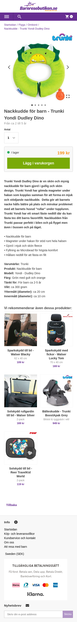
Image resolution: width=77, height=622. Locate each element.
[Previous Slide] (9, 67)
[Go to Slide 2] (35, 105)
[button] (11, 137)
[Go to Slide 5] (45, 105)
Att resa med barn (15, 546)
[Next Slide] (67, 67)
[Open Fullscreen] (67, 96)
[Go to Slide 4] (42, 105)
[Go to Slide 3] (38, 105)
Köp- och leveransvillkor (19, 533)
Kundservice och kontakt (20, 538)
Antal (7, 129)
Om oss (9, 542)
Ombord (32, 24)
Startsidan (10, 24)
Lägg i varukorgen (38, 163)
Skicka (67, 614)
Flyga (22, 24)
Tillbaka (11, 505)
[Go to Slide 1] (32, 105)
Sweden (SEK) (14, 553)
